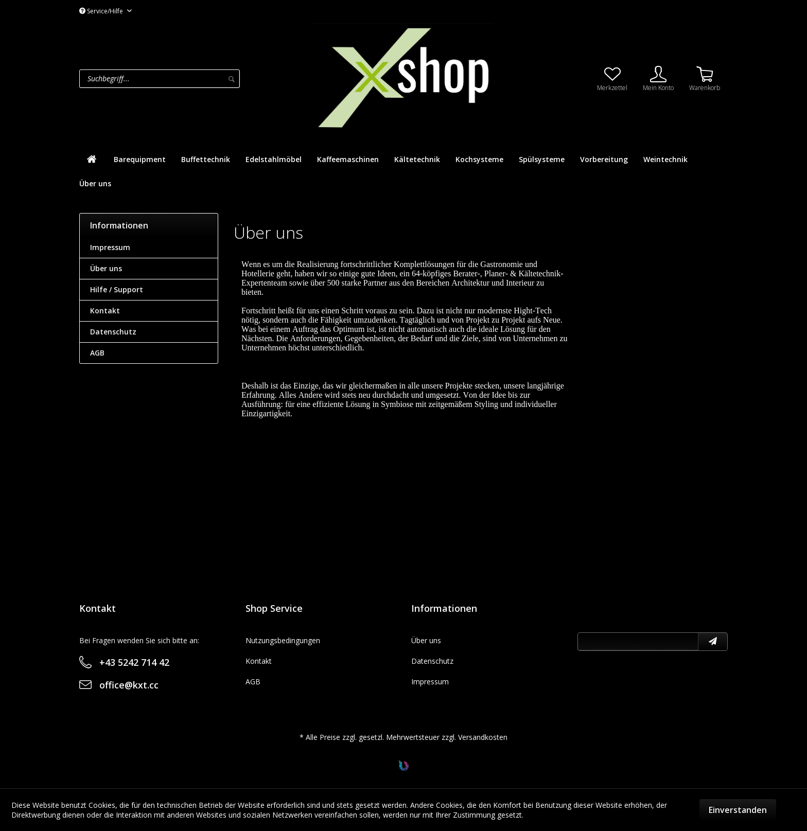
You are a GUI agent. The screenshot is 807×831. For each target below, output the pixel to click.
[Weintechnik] (665, 159)
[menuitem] (193, 78)
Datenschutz (113, 332)
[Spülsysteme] (541, 159)
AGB (97, 353)
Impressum (110, 247)
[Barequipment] (139, 159)
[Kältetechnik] (417, 159)
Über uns (106, 268)
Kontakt (105, 310)
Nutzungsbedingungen (282, 640)
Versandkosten (482, 737)
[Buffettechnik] (205, 159)
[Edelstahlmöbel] (273, 159)
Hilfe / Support (116, 289)
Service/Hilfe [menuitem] (102, 11)
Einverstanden (738, 810)
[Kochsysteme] (479, 159)
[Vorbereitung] (604, 159)
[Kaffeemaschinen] (348, 159)
